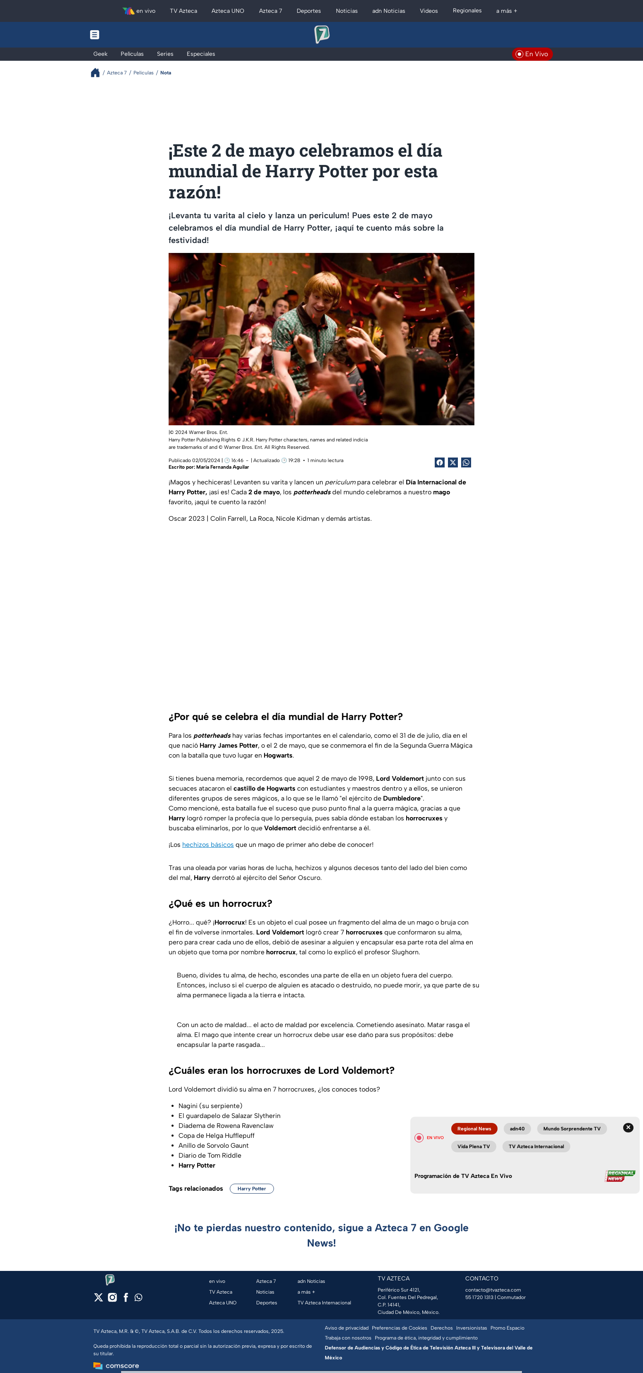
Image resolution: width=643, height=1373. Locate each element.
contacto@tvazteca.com (493, 1290)
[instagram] (112, 1300)
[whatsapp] (138, 1299)
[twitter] (98, 1300)
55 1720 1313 (479, 1297)
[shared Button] (466, 462)
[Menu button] (123, 34)
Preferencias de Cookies (399, 1328)
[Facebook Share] (440, 462)
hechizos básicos (208, 845)
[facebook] (126, 1300)
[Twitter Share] (453, 462)
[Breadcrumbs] (98, 72)
